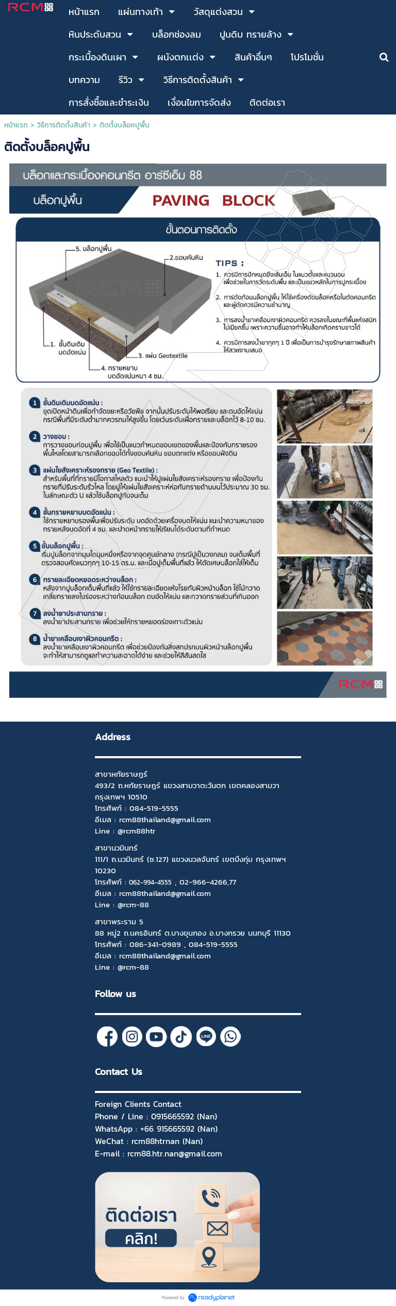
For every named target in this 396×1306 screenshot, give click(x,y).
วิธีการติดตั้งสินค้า (63, 125)
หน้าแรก (16, 125)
